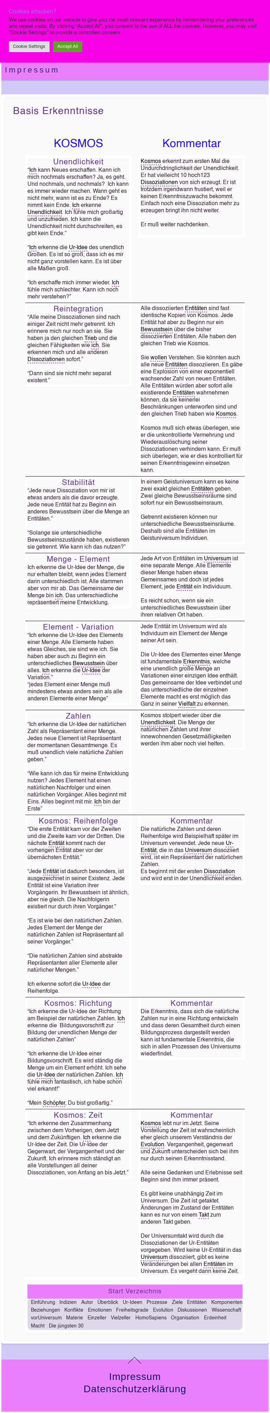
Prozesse (157, 1302)
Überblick (107, 1302)
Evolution (152, 1145)
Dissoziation (219, 872)
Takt (204, 1215)
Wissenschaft (226, 1310)
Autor (87, 1302)
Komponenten (227, 1302)
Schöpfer (54, 1103)
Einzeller (97, 1318)
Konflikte (73, 1310)
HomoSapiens (151, 1318)
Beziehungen (45, 1310)
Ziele (177, 1302)
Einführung (43, 1302)
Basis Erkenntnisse (58, 111)
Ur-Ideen (132, 1302)
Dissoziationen (159, 182)
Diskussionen (192, 1310)
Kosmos (151, 161)
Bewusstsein (157, 330)
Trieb (90, 338)
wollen (158, 358)
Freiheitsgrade (132, 1310)
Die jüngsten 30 (66, 1326)
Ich (33, 170)
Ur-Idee (78, 248)
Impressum (32, 69)
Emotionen (100, 1310)
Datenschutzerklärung (135, 1388)
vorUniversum (46, 1318)
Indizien (68, 1302)
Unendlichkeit (44, 212)
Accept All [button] (67, 46)
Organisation (185, 1318)
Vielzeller (121, 1318)
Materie (74, 1318)
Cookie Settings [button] (29, 46)
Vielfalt (186, 704)
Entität (184, 587)
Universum (217, 559)
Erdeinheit (215, 1318)
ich (95, 345)
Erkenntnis (196, 662)
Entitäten (196, 308)
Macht (38, 1326)
